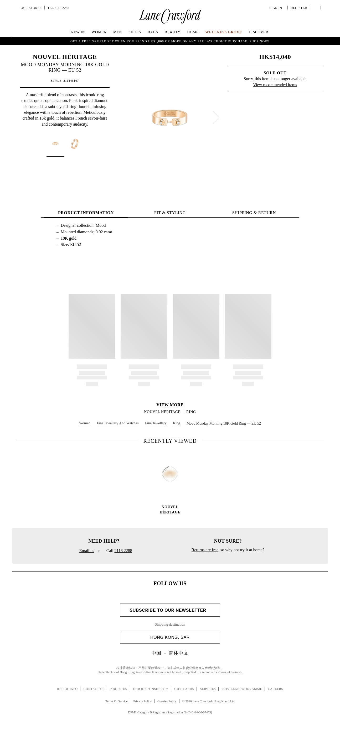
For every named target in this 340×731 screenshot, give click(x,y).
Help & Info (67, 689)
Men (117, 32)
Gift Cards (184, 689)
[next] (216, 117)
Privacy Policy (142, 701)
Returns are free (205, 550)
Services (208, 689)
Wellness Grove (223, 32)
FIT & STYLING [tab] (170, 212)
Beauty (173, 32)
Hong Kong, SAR (183, 637)
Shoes (134, 32)
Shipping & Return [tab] (254, 212)
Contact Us (94, 689)
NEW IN (78, 32)
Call (117, 551)
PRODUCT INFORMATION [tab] (86, 212)
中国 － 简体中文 (170, 653)
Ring (191, 412)
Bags (153, 32)
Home (193, 32)
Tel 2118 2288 (58, 8)
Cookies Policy (167, 701)
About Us (118, 689)
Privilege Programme (242, 689)
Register (298, 8)
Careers (275, 689)
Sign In (276, 8)
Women (98, 32)
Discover (258, 32)
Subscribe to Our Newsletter (170, 610)
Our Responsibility (150, 689)
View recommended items (275, 85)
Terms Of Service (116, 701)
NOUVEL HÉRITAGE (65, 56)
